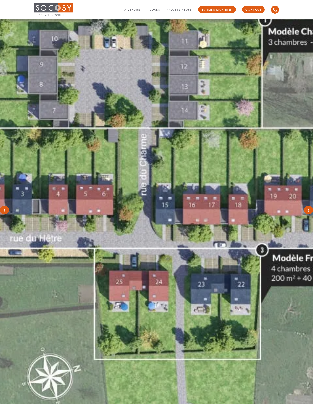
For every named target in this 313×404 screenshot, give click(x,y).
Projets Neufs (179, 10)
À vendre (132, 10)
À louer (153, 10)
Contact (253, 10)
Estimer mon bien (217, 10)
